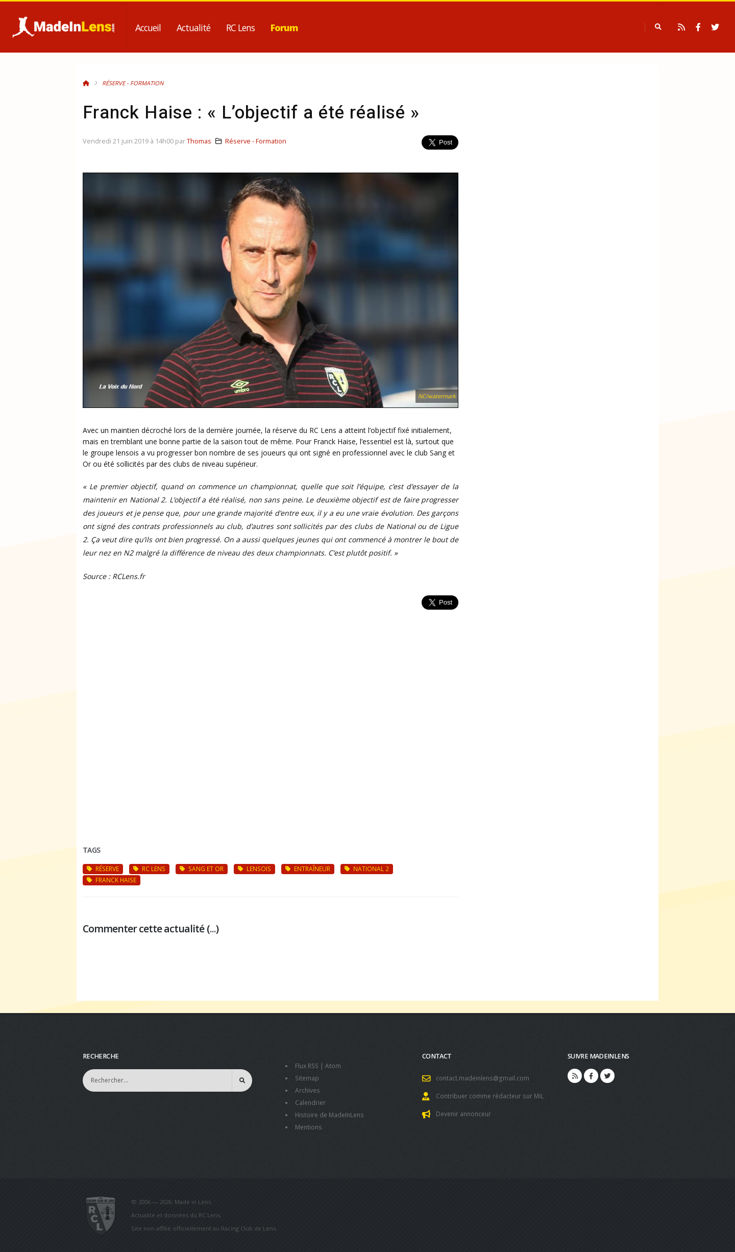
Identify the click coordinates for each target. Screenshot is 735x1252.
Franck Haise (111, 880)
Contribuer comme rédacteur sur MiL (492, 1096)
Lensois (254, 868)
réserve (103, 868)
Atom (336, 1066)
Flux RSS (308, 1066)
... (213, 928)
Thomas (199, 141)
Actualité (193, 27)
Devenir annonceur (465, 1114)
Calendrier (311, 1102)
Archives (308, 1090)
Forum (284, 27)
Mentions (309, 1127)
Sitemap (307, 1078)
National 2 (367, 868)
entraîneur (307, 868)
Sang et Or (202, 868)
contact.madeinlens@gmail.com (484, 1078)
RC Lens (240, 27)
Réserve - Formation (132, 83)
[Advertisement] (270, 715)
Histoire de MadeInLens (331, 1115)
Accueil (148, 27)
